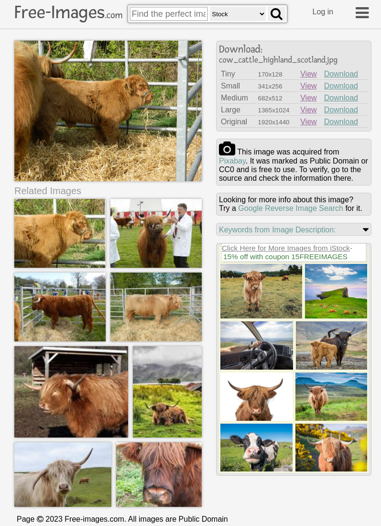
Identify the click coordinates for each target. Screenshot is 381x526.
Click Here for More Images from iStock (286, 248)
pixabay (232, 161)
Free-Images (68, 12)
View (308, 74)
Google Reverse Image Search (290, 208)
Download (341, 74)
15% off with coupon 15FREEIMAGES (285, 256)
